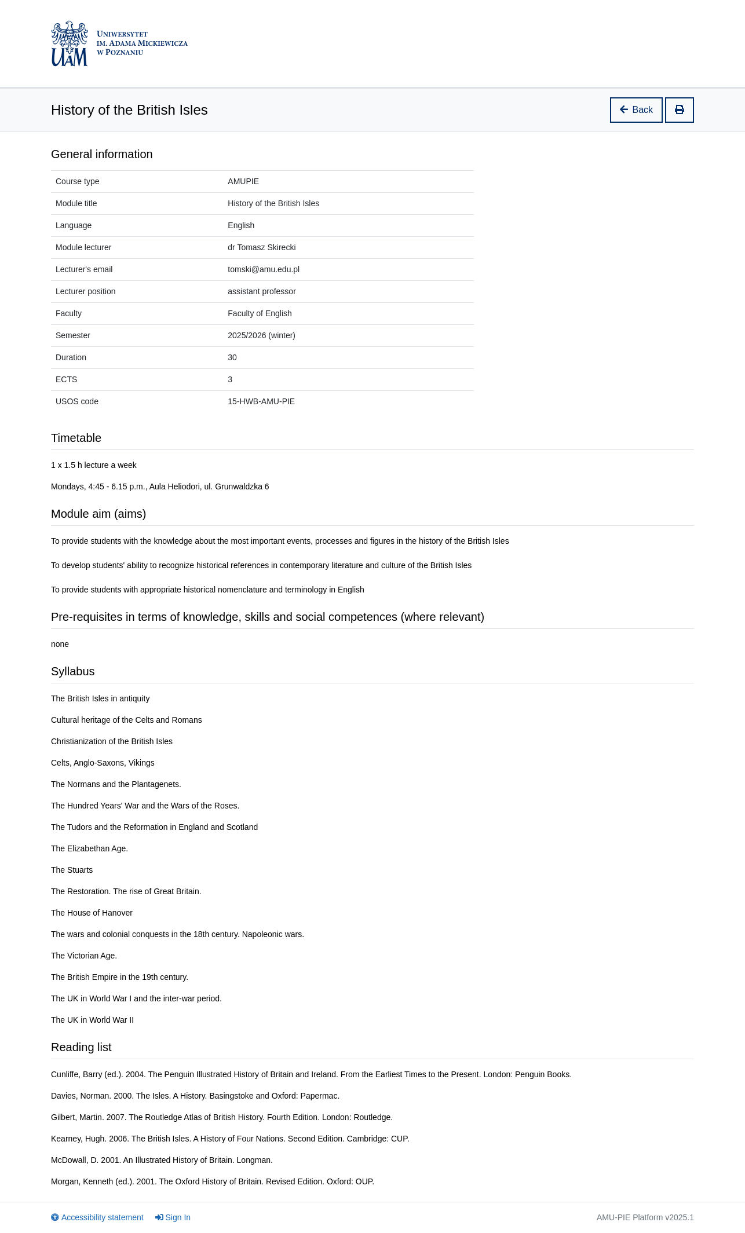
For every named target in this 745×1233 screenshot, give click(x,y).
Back (636, 110)
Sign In (173, 1217)
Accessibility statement (97, 1217)
